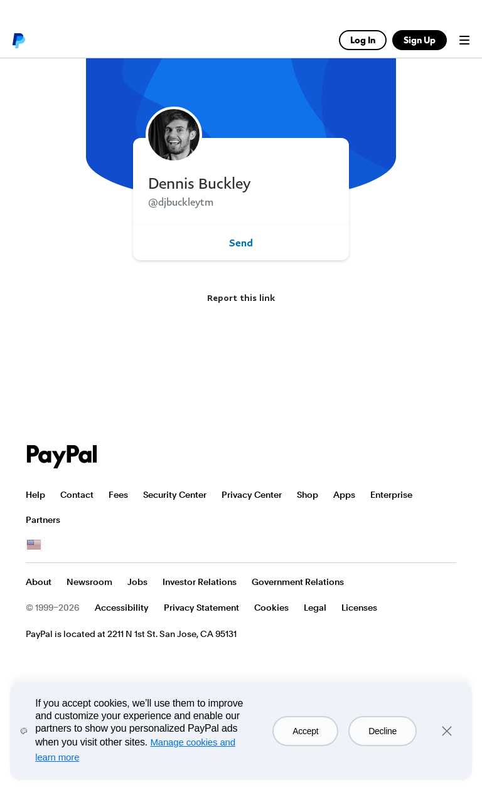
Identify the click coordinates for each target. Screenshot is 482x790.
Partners (43, 520)
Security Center (174, 495)
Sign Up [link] (420, 39)
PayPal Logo (62, 457)
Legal (315, 608)
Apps (344, 495)
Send (241, 242)
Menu (464, 40)
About (38, 582)
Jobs (137, 582)
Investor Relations (200, 582)
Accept (305, 731)
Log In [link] (362, 39)
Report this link (241, 297)
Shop (307, 495)
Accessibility (122, 608)
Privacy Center (252, 495)
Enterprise (391, 495)
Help (35, 495)
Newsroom (89, 582)
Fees (118, 495)
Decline (382, 731)
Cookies (271, 608)
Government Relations (298, 582)
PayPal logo (18, 40)
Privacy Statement (201, 608)
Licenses (359, 608)
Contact (77, 495)
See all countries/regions (34, 545)
